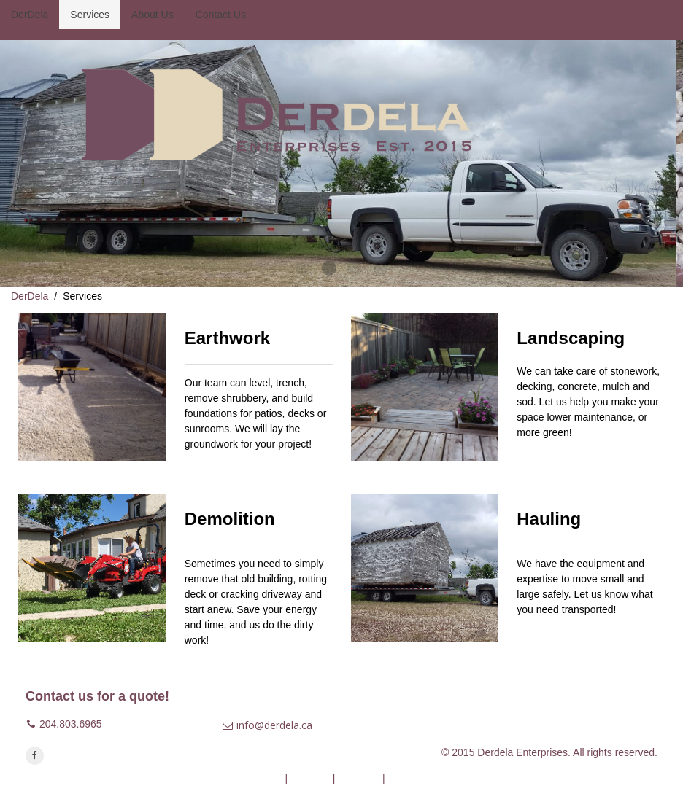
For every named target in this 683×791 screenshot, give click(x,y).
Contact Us (412, 778)
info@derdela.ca (274, 725)
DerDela (29, 296)
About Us (358, 778)
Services (310, 778)
